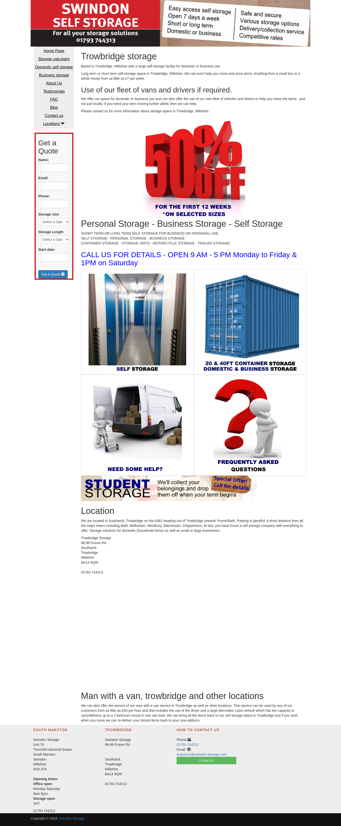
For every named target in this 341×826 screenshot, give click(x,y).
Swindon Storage (71, 818)
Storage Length (51, 232)
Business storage (54, 75)
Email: (43, 178)
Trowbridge (118, 730)
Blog (54, 107)
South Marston (50, 730)
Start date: (46, 250)
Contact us (54, 116)
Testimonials (54, 91)
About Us (54, 83)
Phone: (44, 196)
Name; (43, 160)
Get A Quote (53, 274)
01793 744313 (188, 745)
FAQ (54, 99)
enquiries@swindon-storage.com (202, 754)
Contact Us (206, 760)
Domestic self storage (54, 67)
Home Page (54, 51)
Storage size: (49, 214)
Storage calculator (54, 59)
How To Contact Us (198, 730)
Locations (54, 124)
